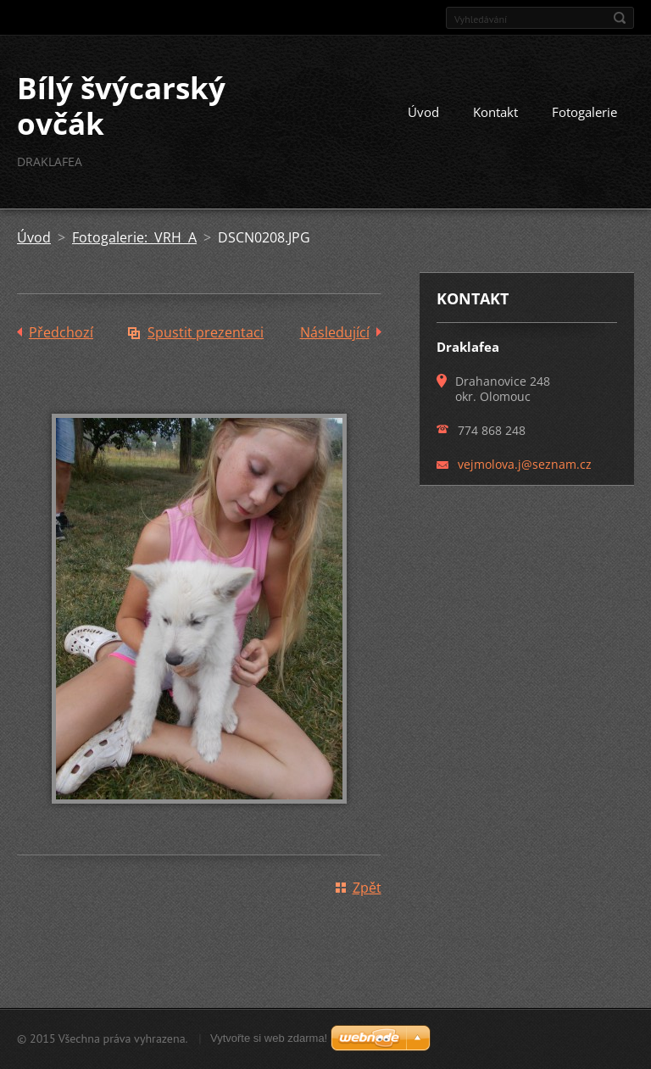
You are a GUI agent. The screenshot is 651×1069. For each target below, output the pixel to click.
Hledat (619, 17)
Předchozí (61, 332)
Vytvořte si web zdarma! (268, 1038)
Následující (335, 332)
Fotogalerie (584, 111)
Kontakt (495, 111)
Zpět (367, 887)
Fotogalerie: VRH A (134, 237)
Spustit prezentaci (205, 332)
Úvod (423, 111)
